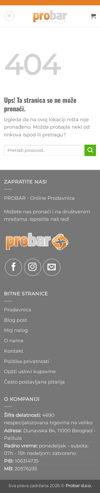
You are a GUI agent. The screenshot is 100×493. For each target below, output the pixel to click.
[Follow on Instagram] (32, 267)
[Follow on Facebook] (13, 267)
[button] (9, 16)
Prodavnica (17, 309)
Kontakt (13, 351)
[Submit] (90, 150)
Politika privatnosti (26, 361)
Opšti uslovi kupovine (30, 371)
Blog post (15, 320)
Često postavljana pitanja (34, 382)
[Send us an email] (51, 267)
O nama (13, 340)
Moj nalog (16, 330)
